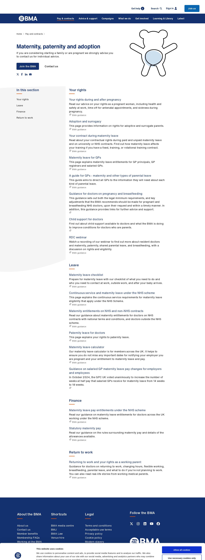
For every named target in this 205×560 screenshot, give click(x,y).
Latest (181, 18)
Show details (145, 554)
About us (22, 525)
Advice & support (88, 18)
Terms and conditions (98, 525)
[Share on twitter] (18, 74)
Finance (21, 111)
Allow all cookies (182, 533)
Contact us (51, 66)
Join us (192, 8)
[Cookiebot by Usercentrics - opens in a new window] (18, 554)
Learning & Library (163, 18)
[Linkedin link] (145, 524)
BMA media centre (62, 525)
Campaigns (108, 18)
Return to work (25, 117)
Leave (20, 105)
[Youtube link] (152, 524)
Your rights (23, 99)
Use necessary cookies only (182, 541)
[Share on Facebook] (22, 74)
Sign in (171, 8)
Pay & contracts (65, 18)
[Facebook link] (158, 524)
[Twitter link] (132, 524)
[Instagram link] (138, 524)
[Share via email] (30, 74)
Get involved (142, 18)
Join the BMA (27, 66)
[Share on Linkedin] (26, 74)
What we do (124, 18)
